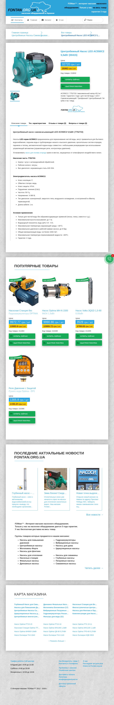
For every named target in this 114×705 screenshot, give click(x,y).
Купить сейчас (73, 79)
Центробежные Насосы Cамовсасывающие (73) (28, 610)
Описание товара (18, 123)
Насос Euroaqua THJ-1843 (24, 635)
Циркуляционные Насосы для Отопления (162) (28, 614)
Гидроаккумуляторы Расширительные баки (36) (57, 614)
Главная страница (20, 33)
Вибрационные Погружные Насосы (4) (57, 610)
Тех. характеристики (37, 123)
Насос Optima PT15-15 (23, 624)
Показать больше (57, 641)
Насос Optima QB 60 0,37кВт (54, 631)
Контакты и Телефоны (68, 664)
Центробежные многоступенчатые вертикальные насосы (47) (28, 617)
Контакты (17, 20)
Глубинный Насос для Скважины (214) (28, 604)
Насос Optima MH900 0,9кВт (25, 631)
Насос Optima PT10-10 (52, 624)
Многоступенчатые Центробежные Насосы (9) (87, 607)
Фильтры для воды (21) (53, 617)
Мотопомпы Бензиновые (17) (55, 607)
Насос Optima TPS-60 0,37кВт (84, 631)
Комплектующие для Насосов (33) (86, 614)
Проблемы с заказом (68, 668)
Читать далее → (94, 568)
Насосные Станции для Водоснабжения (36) (87, 604)
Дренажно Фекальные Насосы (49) (57, 604)
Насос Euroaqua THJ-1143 (53, 635)
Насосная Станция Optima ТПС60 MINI (28, 628)
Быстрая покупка (74, 86)
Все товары (66, 33)
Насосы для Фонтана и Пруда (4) (86, 610)
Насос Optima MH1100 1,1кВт (84, 628)
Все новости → (94, 514)
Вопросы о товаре (78, 123)
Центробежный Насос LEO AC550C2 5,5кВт (80, 35)
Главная (32, 20)
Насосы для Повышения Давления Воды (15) (28, 607)
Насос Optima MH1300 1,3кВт (55, 628)
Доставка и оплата (67, 674)
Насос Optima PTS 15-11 (82, 624)
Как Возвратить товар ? (69, 661)
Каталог (46, 20)
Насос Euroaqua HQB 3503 (83, 635)
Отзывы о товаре (57, 123)
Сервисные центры (67, 670)
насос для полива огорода (35, 153)
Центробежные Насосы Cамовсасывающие (31, 35)
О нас (60, 20)
